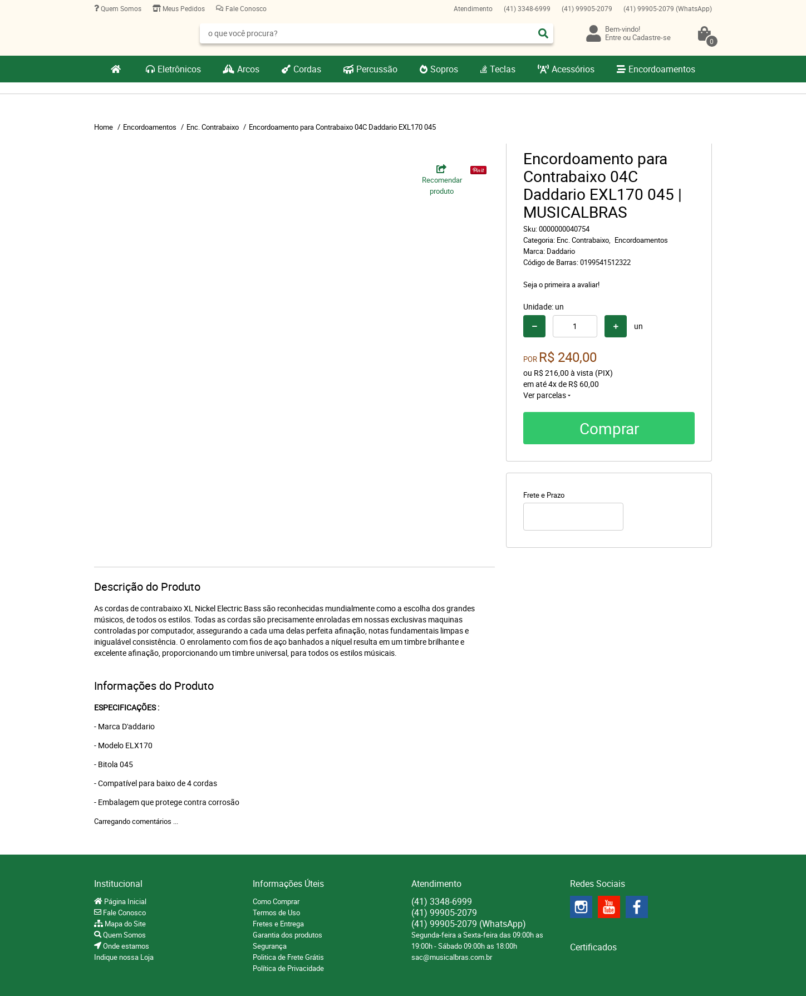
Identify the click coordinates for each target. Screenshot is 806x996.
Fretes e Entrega (278, 924)
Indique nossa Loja (124, 957)
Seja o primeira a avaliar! (561, 284)
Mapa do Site (124, 924)
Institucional (118, 883)
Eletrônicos (179, 69)
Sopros (444, 69)
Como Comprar (276, 901)
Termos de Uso (276, 912)
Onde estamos (125, 946)
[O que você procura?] (543, 33)
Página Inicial (124, 901)
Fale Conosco (245, 8)
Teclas (502, 69)
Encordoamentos (661, 69)
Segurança (270, 946)
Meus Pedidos (183, 8)
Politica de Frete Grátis (288, 957)
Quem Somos (120, 8)
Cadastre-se (651, 37)
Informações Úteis (288, 883)
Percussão (376, 69)
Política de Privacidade (288, 968)
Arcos (248, 69)
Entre (613, 37)
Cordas (307, 69)
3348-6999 (527, 8)
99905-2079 (587, 8)
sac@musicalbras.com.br (451, 957)
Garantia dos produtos (287, 935)
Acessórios (573, 69)
